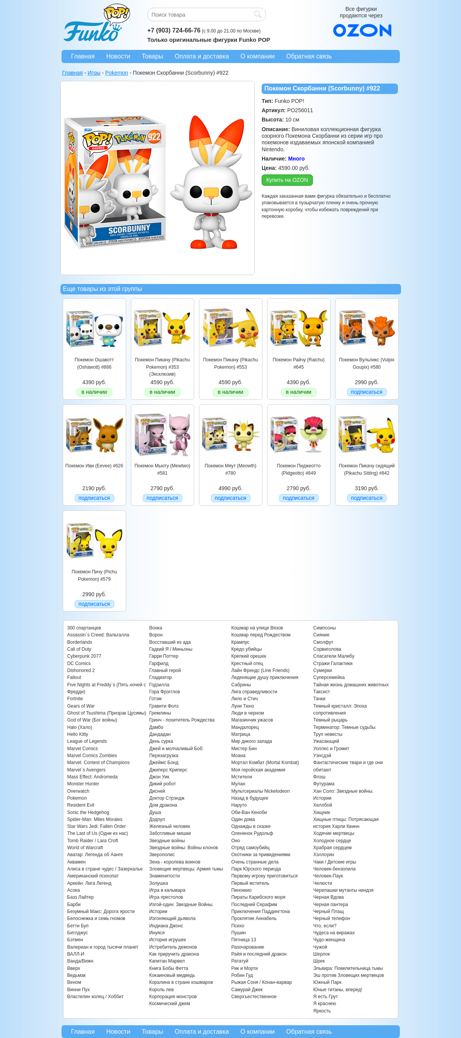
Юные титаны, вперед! (337, 989)
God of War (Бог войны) (92, 720)
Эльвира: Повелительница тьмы (348, 968)
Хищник (321, 812)
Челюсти (322, 883)
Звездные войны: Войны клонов (183, 847)
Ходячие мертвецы (333, 833)
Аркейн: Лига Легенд (89, 883)
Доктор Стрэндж (166, 798)
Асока (73, 890)
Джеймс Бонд (163, 762)
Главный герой (165, 670)
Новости (118, 56)
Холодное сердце (332, 840)
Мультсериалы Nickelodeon (260, 791)
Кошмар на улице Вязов (257, 628)
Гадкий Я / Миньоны (170, 649)
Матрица (240, 734)
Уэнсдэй (322, 755)
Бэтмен (75, 939)
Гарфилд (158, 663)
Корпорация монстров (173, 996)
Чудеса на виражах (334, 932)
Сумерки (322, 670)
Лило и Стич (244, 698)
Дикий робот (162, 784)
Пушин (238, 932)
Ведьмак (76, 975)
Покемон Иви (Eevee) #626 (94, 466)
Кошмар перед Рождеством (260, 635)
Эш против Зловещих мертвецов (348, 975)
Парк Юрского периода (256, 869)
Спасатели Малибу (333, 656)
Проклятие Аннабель (253, 918)
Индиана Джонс (166, 926)
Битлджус (77, 932)
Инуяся (157, 932)
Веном (74, 982)
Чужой (320, 947)
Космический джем (169, 1003)
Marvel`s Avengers (86, 770)
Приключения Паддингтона (260, 911)
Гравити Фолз (163, 706)
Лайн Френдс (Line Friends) (260, 670)
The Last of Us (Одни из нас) (97, 833)
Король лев (161, 989)
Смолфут (323, 642)
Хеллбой (322, 805)
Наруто (239, 805)
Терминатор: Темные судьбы (344, 727)
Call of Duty (79, 649)
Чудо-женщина (329, 939)
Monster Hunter (83, 784)
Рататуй (239, 961)
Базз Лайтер (80, 897)
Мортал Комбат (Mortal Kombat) (265, 762)
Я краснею (324, 1003)
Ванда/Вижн (80, 961)
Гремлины (160, 713)
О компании (257, 56)
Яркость (322, 1011)
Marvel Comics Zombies (92, 755)
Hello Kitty (77, 734)
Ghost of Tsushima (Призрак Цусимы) (106, 713)
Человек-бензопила (334, 869)
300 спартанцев (84, 628)
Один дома (243, 819)
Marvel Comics (82, 748)
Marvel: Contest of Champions (98, 762)
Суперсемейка (328, 677)
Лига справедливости (254, 691)
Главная (83, 56)
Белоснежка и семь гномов (96, 918)
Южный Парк (327, 982)
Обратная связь (309, 56)
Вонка (155, 628)
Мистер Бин (244, 748)
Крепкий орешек (248, 656)
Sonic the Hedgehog (88, 812)
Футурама (323, 784)
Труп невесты (327, 734)
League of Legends (87, 741)
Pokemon (77, 798)
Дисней (157, 791)
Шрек (319, 961)
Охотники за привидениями (260, 854)
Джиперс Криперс (168, 770)
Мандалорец (245, 727)
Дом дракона (163, 805)
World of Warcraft (85, 847)
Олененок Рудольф (252, 833)
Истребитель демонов (173, 947)
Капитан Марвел (167, 961)
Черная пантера (330, 904)
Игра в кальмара (167, 890)
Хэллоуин (323, 854)
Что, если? (324, 926)
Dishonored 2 (81, 670)
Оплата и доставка (202, 56)
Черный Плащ (328, 911)
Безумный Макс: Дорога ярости (101, 911)
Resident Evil (80, 805)
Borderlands (80, 642)
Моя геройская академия (258, 770)
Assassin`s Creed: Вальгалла (98, 635)
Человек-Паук (328, 876)
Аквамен (76, 862)
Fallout (74, 677)
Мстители (241, 777)
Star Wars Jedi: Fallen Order (96, 826)
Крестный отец (247, 663)
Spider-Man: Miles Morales (95, 819)
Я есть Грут (325, 996)
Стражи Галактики (332, 663)
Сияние (321, 635)
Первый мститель (250, 883)
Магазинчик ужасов (252, 720)
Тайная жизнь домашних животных (351, 684)
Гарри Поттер (163, 656)
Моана (238, 755)
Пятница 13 (243, 939)
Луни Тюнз (242, 706)
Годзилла (159, 684)
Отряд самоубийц (250, 847)
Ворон (156, 635)
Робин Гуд (242, 975)
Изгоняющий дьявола (172, 918)
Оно (235, 840)
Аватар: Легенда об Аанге (95, 854)
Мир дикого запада (251, 741)
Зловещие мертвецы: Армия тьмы (186, 869)
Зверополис (162, 854)
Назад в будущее (249, 798)
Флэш (319, 777)
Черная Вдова (328, 897)
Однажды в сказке (251, 826)
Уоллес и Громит (331, 748)
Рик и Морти (244, 968)
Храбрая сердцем (332, 847)
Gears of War (81, 706)
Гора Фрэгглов (164, 691)
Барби (74, 904)
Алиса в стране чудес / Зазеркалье (105, 869)
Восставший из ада (169, 642)
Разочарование (247, 947)
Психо (237, 926)
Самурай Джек (246, 989)
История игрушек (167, 939)
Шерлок (321, 954)
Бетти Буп (78, 926)
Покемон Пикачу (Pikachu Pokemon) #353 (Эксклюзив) (162, 367)
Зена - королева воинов (174, 862)
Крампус (240, 642)
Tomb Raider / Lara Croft (92, 840)
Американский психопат (93, 876)
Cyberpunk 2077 (84, 656)
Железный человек (169, 826)
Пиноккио (241, 890)
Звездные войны (167, 840)
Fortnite (75, 698)
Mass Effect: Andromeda (92, 777)
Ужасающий (326, 741)
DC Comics (79, 663)
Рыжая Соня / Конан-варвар (261, 982)
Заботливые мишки (170, 833)
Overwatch (78, 791)
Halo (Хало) (80, 727)
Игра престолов (166, 897)
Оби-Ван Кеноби (249, 812)
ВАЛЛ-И (75, 954)
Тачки (319, 698)
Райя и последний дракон (258, 954)
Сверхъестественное (253, 996)
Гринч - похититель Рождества (181, 720)
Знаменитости (164, 876)
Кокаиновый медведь (172, 975)
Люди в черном (247, 713)
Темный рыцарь (330, 720)
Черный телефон (331, 918)
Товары (152, 56)
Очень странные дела (254, 862)
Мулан (238, 784)
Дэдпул (157, 819)
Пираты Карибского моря (258, 897)
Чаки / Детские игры (334, 862)
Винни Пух (78, 989)
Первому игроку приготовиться (264, 876)
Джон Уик (159, 777)
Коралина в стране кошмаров (181, 982)
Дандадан (159, 734)
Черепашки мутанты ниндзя (343, 890)
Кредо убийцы (246, 649)
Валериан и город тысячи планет (103, 947)
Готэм (155, 698)
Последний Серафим (254, 904)
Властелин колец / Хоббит (95, 996)
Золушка (158, 883)
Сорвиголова (327, 649)
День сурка (161, 741)
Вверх (73, 968)
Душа (155, 812)
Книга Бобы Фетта (168, 968)
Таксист (321, 691)
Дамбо (156, 727)
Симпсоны (324, 628)
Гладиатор (160, 677)
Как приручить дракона (174, 954)
